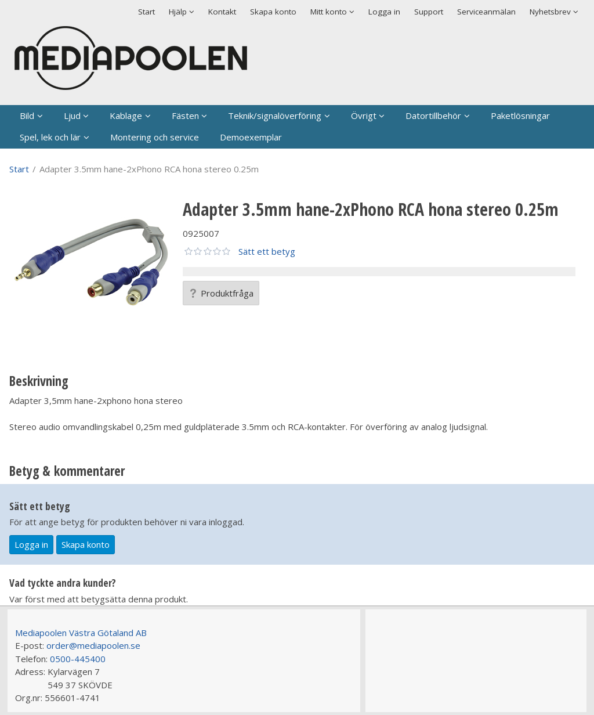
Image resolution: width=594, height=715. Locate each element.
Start (146, 11)
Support (428, 11)
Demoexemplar (251, 137)
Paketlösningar (520, 115)
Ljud (72, 115)
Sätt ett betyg (266, 251)
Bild (27, 115)
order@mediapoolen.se (93, 645)
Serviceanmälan (486, 11)
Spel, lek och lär (50, 137)
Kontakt (222, 11)
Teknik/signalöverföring (274, 115)
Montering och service (154, 137)
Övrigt (363, 115)
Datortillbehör (433, 115)
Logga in (384, 11)
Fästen (185, 115)
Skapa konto (273, 11)
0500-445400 (78, 659)
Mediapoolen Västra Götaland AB (81, 632)
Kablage (126, 115)
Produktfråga (221, 293)
